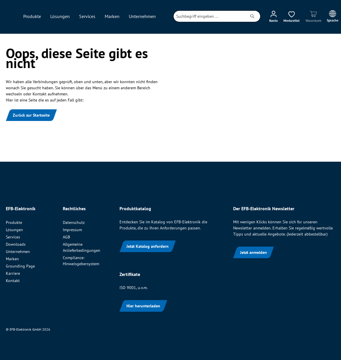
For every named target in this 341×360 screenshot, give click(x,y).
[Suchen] (252, 16)
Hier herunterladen (143, 306)
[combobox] (209, 16)
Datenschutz (74, 222)
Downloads (16, 244)
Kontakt (13, 280)
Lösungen (14, 229)
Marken (12, 258)
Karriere (13, 273)
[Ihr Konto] (273, 16)
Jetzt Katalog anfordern (147, 246)
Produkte (14, 222)
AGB (66, 237)
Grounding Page (20, 266)
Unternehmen (18, 251)
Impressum (72, 229)
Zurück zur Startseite (31, 115)
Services (13, 237)
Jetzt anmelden (253, 252)
